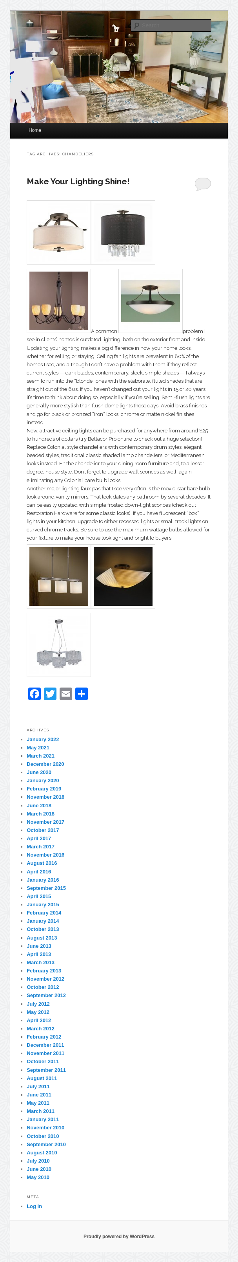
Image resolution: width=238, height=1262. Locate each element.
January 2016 (43, 880)
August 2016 (42, 863)
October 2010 (43, 1136)
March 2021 (41, 756)
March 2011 (41, 1111)
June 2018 (39, 805)
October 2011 (43, 1061)
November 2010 (45, 1128)
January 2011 (43, 1119)
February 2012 (44, 1037)
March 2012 (41, 1029)
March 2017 (41, 847)
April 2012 (39, 1020)
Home (35, 130)
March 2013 (41, 962)
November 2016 (45, 855)
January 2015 (43, 904)
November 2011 (45, 1053)
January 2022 (43, 739)
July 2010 (38, 1161)
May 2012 (38, 1012)
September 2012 (46, 995)
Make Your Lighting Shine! (78, 181)
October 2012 (43, 987)
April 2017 (39, 838)
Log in (34, 1206)
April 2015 (39, 896)
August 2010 (42, 1153)
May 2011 (38, 1103)
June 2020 (39, 772)
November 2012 (45, 979)
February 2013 (44, 971)
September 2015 (46, 888)
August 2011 (42, 1078)
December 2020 (45, 764)
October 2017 (43, 830)
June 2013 (39, 946)
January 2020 (43, 780)
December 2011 (45, 1045)
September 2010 (46, 1144)
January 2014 (43, 921)
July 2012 (38, 1004)
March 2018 (41, 814)
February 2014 (44, 913)
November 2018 (45, 797)
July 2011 (38, 1086)
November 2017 (45, 822)
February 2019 (44, 789)
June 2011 (39, 1095)
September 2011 (46, 1070)
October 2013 (43, 929)
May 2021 (38, 748)
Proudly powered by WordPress (119, 1236)
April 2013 (39, 954)
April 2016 (39, 872)
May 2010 (38, 1177)
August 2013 (42, 938)
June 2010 (39, 1169)
